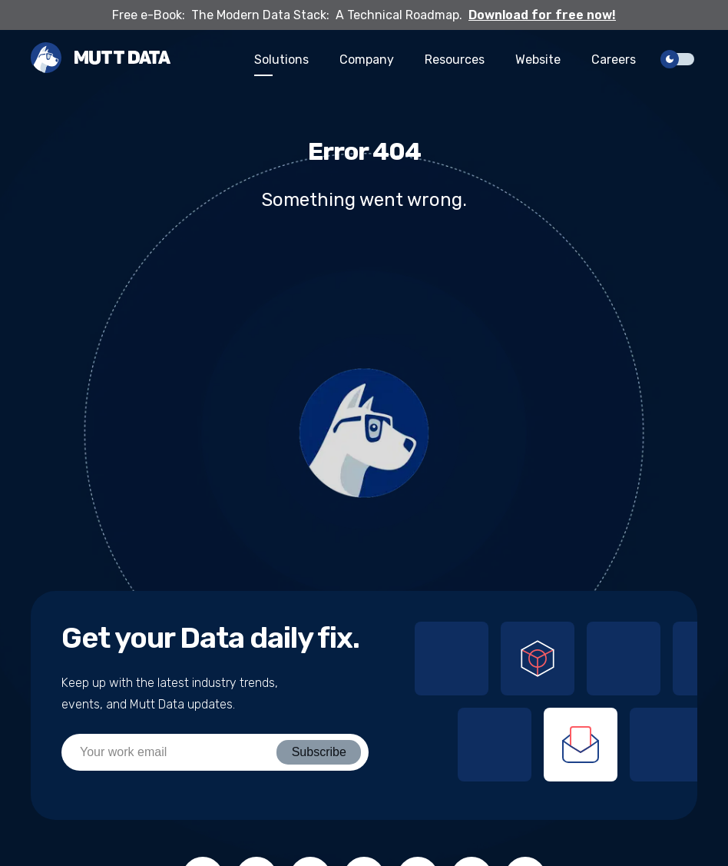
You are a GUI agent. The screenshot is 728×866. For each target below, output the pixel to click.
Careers (613, 59)
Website (538, 59)
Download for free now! (542, 15)
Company (366, 59)
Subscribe (319, 751)
